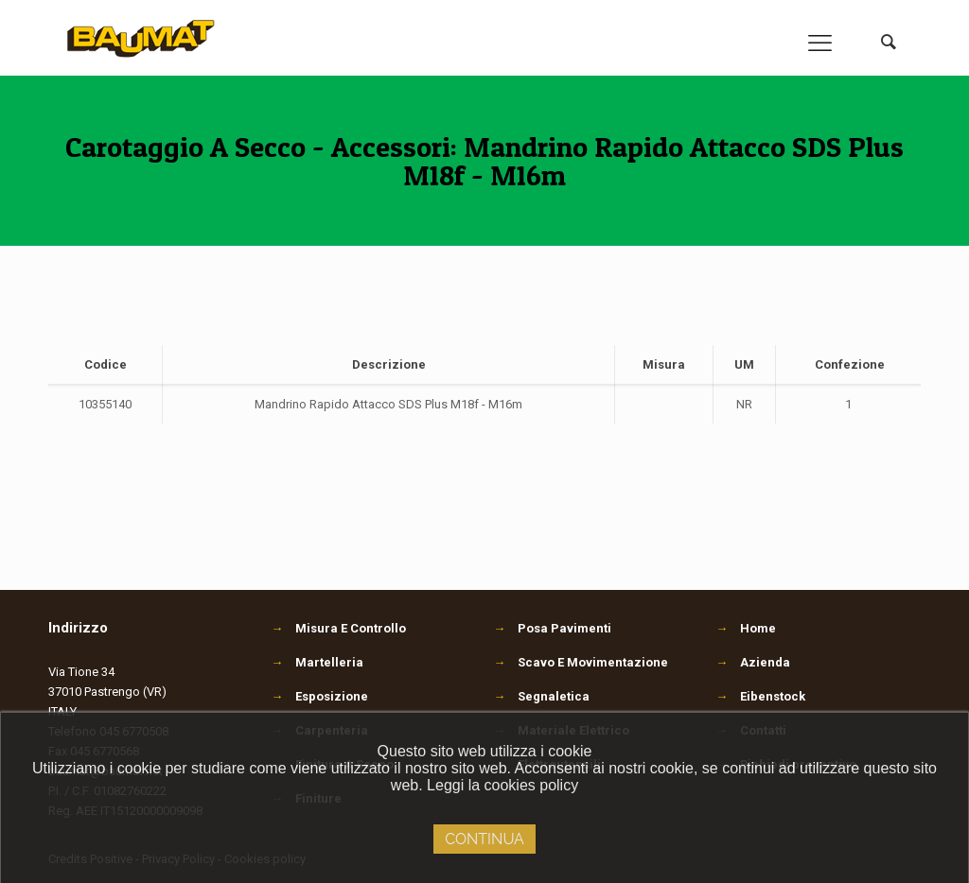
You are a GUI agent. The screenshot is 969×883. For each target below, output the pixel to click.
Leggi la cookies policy (502, 785)
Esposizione (319, 696)
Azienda (765, 662)
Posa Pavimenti (552, 628)
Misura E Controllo (338, 628)
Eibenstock (772, 696)
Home (758, 628)
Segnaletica (541, 696)
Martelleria (317, 662)
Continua (484, 839)
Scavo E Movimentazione (580, 662)
